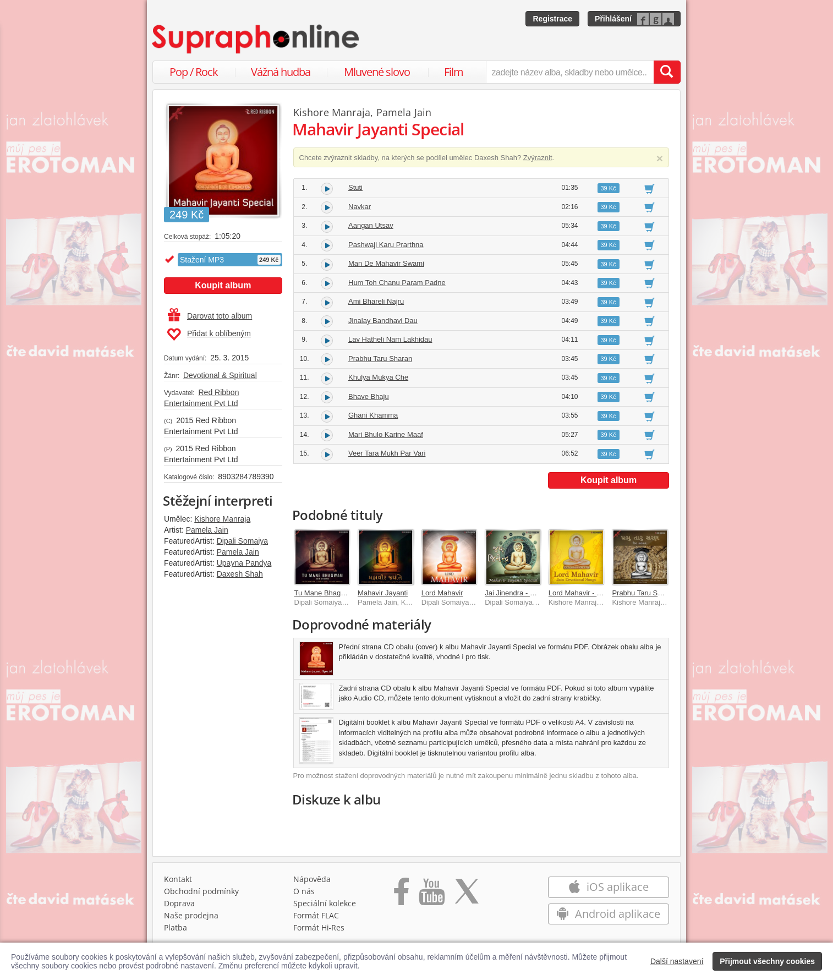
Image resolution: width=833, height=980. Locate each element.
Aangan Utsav (370, 225)
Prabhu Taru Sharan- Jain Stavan (664, 593)
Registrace (552, 18)
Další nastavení (677, 961)
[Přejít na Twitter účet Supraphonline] (466, 895)
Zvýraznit (537, 158)
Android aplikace (608, 913)
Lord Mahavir (442, 593)
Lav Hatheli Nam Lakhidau (390, 339)
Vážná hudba (280, 71)
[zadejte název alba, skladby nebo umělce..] (570, 72)
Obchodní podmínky (201, 891)
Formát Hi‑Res (319, 927)
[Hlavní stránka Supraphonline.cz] (256, 39)
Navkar (359, 206)
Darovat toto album (210, 315)
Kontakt (178, 879)
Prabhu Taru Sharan (380, 358)
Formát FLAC (316, 915)
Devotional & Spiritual (220, 375)
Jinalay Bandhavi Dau (383, 320)
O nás (304, 891)
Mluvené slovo (377, 71)
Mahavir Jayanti (383, 593)
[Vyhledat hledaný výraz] (667, 72)
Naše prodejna (191, 915)
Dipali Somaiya (242, 540)
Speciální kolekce (324, 903)
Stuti (355, 187)
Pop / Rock (193, 71)
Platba (175, 927)
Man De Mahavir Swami (386, 263)
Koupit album (223, 285)
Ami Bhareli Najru (376, 301)
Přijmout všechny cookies (767, 961)
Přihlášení (613, 18)
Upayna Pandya (244, 563)
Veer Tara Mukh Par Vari (386, 453)
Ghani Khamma (373, 415)
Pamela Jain (207, 529)
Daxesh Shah (240, 574)
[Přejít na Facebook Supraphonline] (401, 895)
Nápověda (312, 879)
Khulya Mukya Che (378, 377)
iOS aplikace (608, 886)
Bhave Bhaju (368, 396)
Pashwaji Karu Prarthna (386, 244)
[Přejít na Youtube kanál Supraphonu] (431, 895)
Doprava (179, 903)
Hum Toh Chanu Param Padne (397, 282)
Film (453, 71)
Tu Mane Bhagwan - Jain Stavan (346, 593)
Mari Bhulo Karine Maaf (385, 434)
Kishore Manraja (222, 518)
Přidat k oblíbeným (209, 334)
